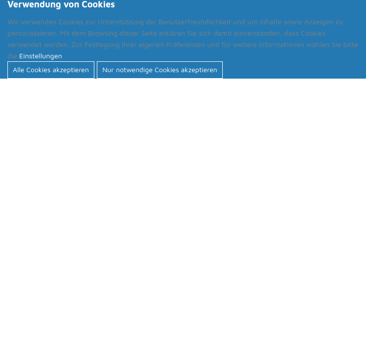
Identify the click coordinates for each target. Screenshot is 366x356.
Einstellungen (40, 55)
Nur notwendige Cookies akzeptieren (159, 69)
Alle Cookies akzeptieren (51, 69)
